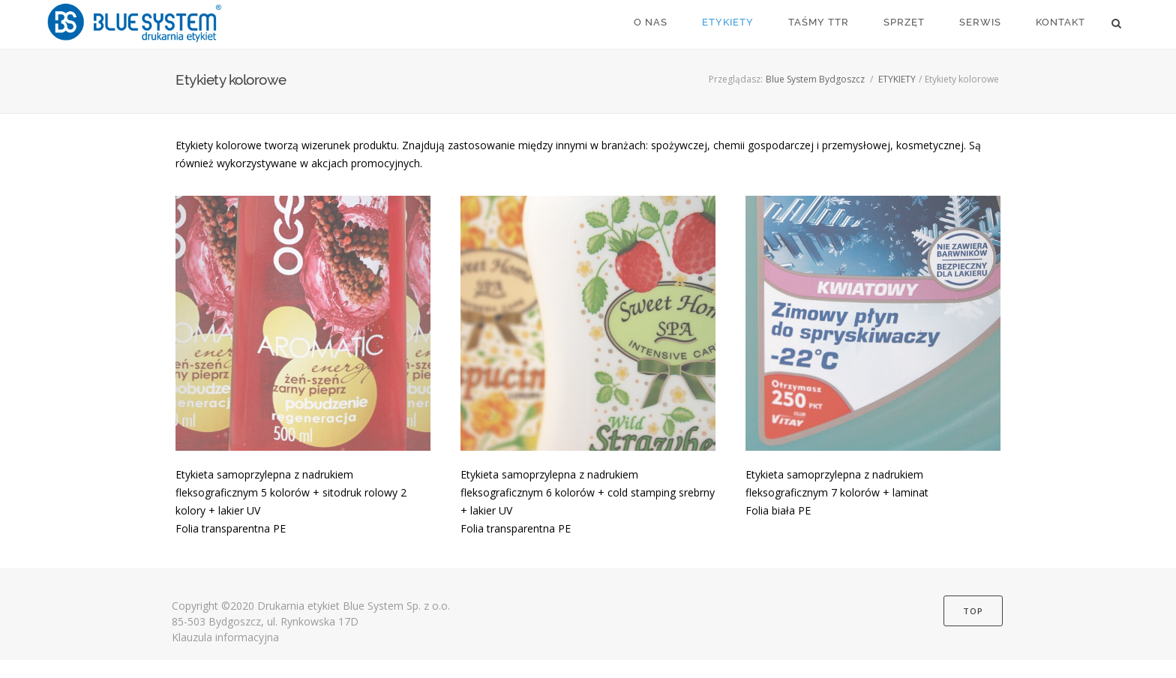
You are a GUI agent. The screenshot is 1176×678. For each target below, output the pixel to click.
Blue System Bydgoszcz (815, 79)
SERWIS (980, 22)
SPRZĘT (904, 22)
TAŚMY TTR (818, 22)
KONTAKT (1060, 22)
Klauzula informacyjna (225, 637)
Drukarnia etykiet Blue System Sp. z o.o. (353, 605)
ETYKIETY (728, 22)
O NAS (651, 22)
